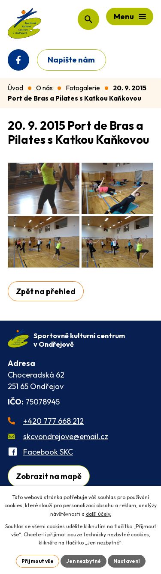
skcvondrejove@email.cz (65, 436)
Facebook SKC (48, 452)
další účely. (98, 514)
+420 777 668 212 (53, 421)
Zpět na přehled (46, 291)
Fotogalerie (83, 88)
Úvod (15, 88)
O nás (44, 88)
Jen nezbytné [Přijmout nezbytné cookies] (83, 561)
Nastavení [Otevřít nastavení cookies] (126, 561)
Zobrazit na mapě (49, 476)
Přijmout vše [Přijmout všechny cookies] (37, 561)
